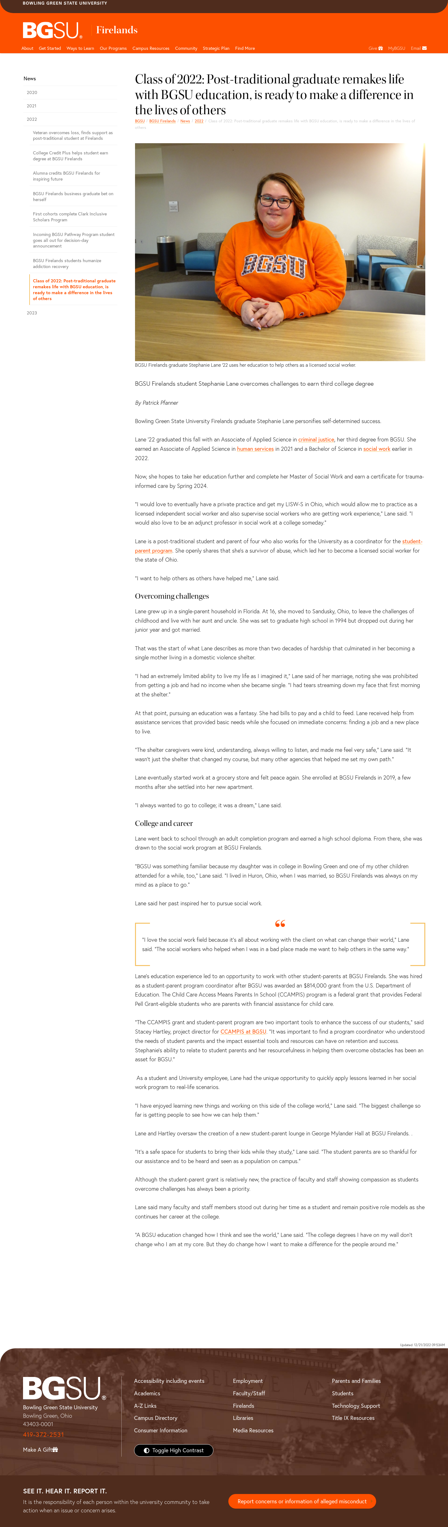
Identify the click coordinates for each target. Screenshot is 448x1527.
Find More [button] (245, 48)
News (185, 121)
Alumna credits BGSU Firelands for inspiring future (66, 176)
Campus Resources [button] (151, 48)
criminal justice (316, 439)
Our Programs (113, 48)
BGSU (140, 121)
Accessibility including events (169, 1380)
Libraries (243, 1417)
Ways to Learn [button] (80, 48)
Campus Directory (155, 1417)
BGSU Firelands (162, 121)
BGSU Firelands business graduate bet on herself (73, 196)
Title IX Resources (353, 1417)
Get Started (50, 48)
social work (376, 448)
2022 (199, 121)
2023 (32, 313)
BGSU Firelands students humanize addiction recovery (67, 263)
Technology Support (356, 1405)
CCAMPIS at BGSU (243, 1031)
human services (255, 448)
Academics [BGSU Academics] (147, 1393)
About (27, 48)
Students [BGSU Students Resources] (342, 1393)
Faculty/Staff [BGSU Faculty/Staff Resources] (249, 1393)
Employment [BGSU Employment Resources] (248, 1380)
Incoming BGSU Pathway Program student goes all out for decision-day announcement (73, 240)
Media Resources (253, 1430)
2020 (32, 92)
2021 (31, 106)
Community (186, 48)
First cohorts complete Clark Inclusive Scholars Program (70, 217)
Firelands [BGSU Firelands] (243, 1405)
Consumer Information (160, 1430)
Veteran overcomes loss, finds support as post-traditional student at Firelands (73, 135)
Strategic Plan (216, 48)
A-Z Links (145, 1405)
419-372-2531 (43, 1434)
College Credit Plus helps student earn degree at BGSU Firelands (70, 156)
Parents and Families (356, 1380)
